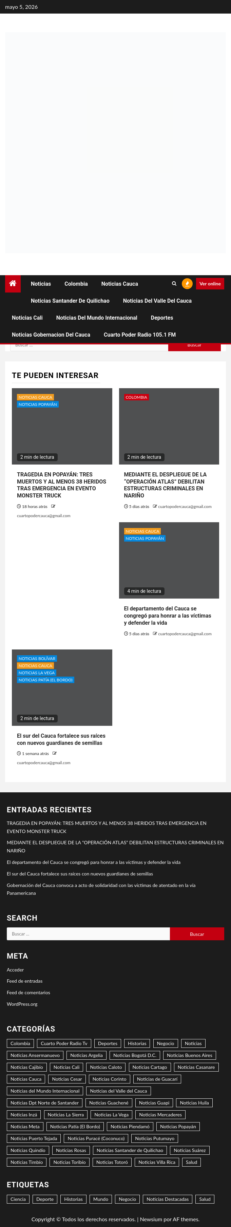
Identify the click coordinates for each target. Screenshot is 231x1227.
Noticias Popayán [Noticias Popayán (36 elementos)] (178, 1126)
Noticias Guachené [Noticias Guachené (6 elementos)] (109, 1103)
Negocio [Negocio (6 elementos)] (127, 1199)
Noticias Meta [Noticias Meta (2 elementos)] (25, 1126)
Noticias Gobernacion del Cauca (51, 335)
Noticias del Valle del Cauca (157, 301)
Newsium (151, 1219)
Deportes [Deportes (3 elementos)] (107, 1043)
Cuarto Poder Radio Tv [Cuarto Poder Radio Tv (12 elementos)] (64, 1043)
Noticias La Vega (37, 672)
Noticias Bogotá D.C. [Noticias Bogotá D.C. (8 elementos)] (134, 1055)
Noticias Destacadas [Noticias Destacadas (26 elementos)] (168, 1199)
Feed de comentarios (28, 992)
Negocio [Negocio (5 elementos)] (165, 1043)
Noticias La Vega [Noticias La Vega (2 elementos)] (111, 1114)
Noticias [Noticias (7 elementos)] (193, 1043)
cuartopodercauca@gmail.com (44, 515)
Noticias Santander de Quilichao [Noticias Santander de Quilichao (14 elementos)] (130, 1150)
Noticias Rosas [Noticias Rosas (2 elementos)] (71, 1150)
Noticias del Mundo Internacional (96, 318)
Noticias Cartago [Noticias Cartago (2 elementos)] (150, 1067)
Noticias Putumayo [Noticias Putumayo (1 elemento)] (154, 1138)
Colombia (76, 284)
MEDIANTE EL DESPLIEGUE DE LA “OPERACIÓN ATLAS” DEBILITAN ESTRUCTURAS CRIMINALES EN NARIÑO (165, 485)
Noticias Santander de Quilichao (70, 301)
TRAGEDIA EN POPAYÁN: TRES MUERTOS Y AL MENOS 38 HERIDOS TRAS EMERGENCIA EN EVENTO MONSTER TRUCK (61, 485)
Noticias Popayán (38, 404)
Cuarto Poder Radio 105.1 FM (140, 335)
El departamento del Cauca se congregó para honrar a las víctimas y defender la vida (167, 615)
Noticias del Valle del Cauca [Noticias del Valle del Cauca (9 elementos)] (118, 1091)
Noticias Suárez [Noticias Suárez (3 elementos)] (190, 1150)
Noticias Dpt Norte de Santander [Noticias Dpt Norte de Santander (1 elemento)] (45, 1103)
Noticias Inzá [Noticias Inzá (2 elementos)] (24, 1114)
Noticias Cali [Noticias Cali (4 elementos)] (67, 1067)
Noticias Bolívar (37, 658)
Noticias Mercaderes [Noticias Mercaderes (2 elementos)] (160, 1114)
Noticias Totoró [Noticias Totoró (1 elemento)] (112, 1162)
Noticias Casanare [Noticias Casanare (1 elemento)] (196, 1067)
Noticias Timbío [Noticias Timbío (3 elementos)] (27, 1162)
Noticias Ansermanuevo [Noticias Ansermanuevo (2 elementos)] (35, 1055)
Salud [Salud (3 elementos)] (191, 1162)
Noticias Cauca (119, 284)
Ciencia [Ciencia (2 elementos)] (18, 1199)
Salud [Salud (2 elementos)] (204, 1199)
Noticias (41, 284)
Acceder (15, 970)
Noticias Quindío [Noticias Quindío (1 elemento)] (28, 1150)
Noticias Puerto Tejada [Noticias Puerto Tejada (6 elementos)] (34, 1138)
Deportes (162, 318)
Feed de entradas (24, 981)
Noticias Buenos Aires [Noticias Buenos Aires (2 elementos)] (189, 1055)
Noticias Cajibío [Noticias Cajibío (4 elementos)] (27, 1067)
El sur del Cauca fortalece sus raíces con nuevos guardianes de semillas (80, 873)
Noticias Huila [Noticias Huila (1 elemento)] (194, 1103)
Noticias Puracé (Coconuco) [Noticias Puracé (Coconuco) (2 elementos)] (96, 1138)
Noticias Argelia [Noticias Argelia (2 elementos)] (86, 1055)
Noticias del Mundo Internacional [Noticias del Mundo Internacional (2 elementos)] (45, 1091)
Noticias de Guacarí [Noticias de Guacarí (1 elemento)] (157, 1079)
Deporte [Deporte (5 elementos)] (45, 1199)
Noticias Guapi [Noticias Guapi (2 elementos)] (154, 1103)
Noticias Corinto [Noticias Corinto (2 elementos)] (110, 1079)
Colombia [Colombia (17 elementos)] (20, 1043)
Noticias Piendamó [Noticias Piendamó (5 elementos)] (130, 1126)
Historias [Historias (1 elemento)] (73, 1199)
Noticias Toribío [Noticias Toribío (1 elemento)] (69, 1162)
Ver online (210, 283)
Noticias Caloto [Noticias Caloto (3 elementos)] (106, 1067)
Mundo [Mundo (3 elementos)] (100, 1199)
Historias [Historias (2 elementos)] (137, 1043)
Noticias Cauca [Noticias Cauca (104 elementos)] (26, 1079)
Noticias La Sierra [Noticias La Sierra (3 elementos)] (66, 1114)
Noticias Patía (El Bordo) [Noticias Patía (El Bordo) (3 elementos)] (75, 1126)
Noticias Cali (27, 318)
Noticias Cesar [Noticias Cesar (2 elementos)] (67, 1079)
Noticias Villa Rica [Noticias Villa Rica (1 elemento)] (156, 1162)
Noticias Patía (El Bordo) (46, 679)
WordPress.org (22, 1004)
